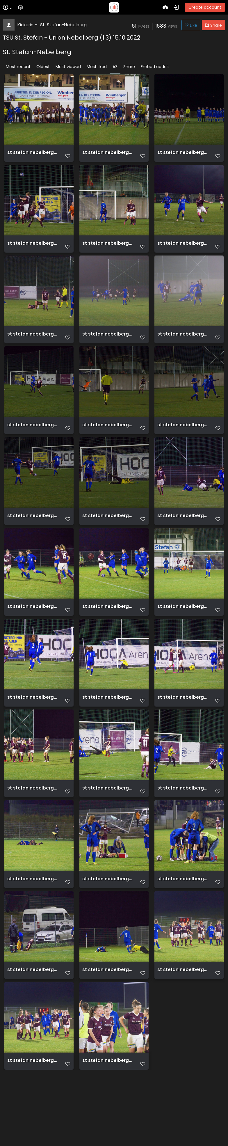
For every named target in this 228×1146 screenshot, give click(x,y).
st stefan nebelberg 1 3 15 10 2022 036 (182, 641)
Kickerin (27, 25)
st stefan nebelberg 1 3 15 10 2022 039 (182, 738)
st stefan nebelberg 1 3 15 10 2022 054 (182, 933)
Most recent (18, 67)
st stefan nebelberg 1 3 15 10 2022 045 (107, 836)
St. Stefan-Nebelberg (63, 25)
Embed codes (155, 67)
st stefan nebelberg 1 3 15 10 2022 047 (182, 836)
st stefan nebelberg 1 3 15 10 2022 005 (32, 253)
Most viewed (68, 67)
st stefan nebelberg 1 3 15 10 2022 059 (32, 1127)
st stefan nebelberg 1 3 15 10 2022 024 (107, 447)
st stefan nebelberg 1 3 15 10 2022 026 (32, 544)
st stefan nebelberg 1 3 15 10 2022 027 (107, 544)
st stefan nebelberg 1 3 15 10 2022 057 (107, 1030)
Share (129, 67)
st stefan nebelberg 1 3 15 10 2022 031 (182, 544)
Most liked (97, 67)
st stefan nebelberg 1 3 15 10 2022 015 (107, 350)
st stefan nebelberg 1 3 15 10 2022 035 (107, 641)
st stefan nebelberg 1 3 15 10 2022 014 (32, 350)
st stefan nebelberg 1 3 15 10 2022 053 (107, 933)
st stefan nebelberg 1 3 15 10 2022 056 (32, 1030)
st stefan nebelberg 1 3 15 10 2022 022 (32, 447)
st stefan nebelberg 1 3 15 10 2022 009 (107, 253)
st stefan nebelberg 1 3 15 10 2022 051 (32, 933)
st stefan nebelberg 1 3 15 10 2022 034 (32, 641)
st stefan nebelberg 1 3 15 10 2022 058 (182, 1030)
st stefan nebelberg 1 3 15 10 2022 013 (182, 253)
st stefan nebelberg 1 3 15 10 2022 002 (107, 155)
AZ (115, 67)
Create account (204, 7)
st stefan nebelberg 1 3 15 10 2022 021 (182, 350)
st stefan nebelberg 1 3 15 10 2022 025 (182, 447)
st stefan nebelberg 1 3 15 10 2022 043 (32, 836)
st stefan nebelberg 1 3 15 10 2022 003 (182, 155)
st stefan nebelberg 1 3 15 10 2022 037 (32, 738)
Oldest (43, 67)
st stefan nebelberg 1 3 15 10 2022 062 (107, 1127)
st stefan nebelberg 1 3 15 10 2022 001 (32, 155)
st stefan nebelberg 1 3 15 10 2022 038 (107, 738)
